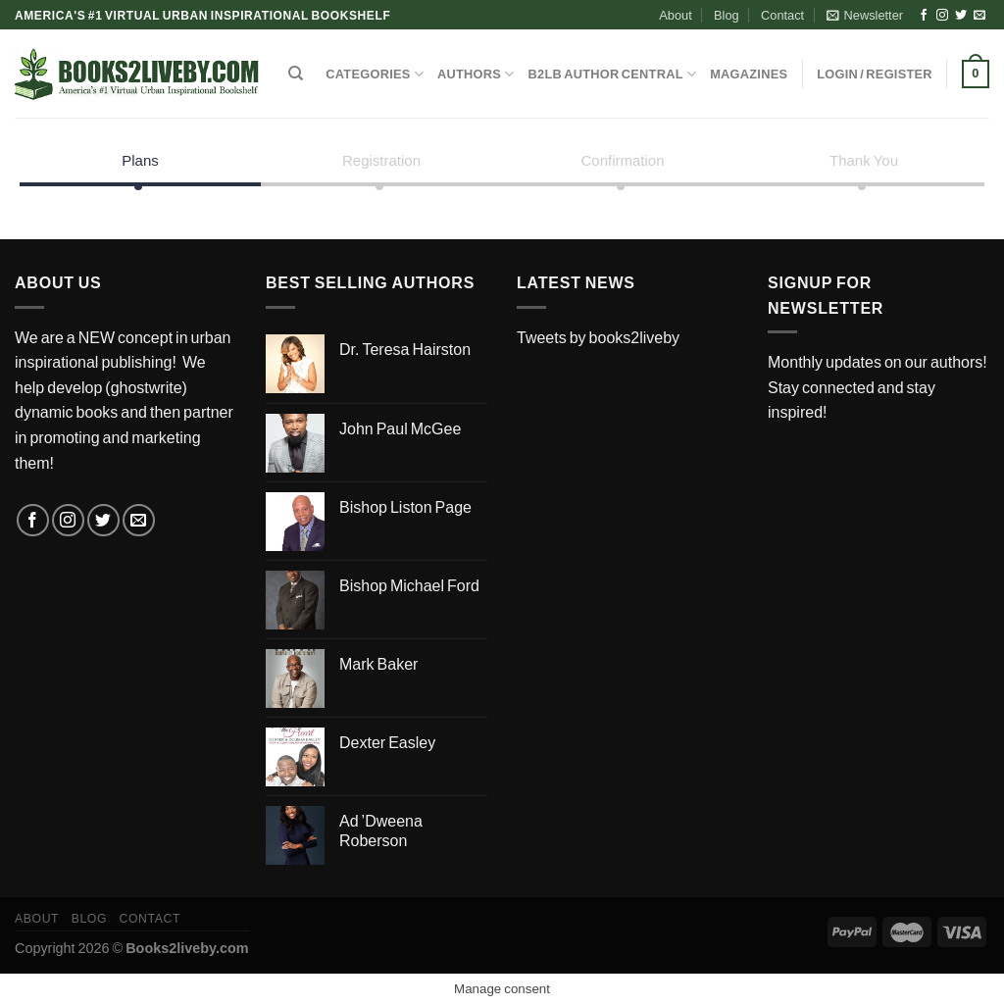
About (675, 15)
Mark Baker (378, 663)
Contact (782, 15)
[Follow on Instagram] (942, 16)
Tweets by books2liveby (598, 336)
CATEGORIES (375, 74)
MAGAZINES (748, 73)
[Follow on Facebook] (923, 16)
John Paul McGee (400, 428)
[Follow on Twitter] (961, 16)
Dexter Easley (387, 741)
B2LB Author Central (612, 74)
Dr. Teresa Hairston (405, 348)
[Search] (295, 73)
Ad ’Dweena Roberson (381, 830)
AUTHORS (476, 74)
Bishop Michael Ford (409, 585)
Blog (726, 15)
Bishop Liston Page (405, 506)
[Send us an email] (979, 16)
